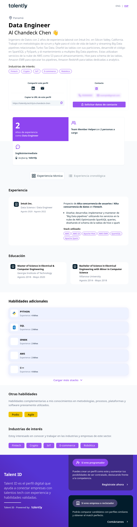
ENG (118, 5)
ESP (126, 5)
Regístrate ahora (115, 484)
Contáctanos (118, 521)
